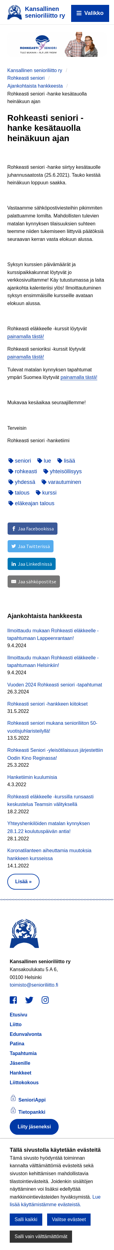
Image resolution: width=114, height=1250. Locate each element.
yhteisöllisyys (62, 471)
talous (19, 493)
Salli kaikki (26, 1219)
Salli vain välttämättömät (41, 1236)
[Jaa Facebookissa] (32, 529)
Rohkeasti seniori (26, 78)
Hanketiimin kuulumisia (32, 777)
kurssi (46, 493)
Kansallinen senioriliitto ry (34, 70)
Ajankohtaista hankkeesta (35, 86)
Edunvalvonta (26, 1034)
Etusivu (18, 1014)
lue (44, 461)
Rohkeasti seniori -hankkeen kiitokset (47, 704)
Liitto (16, 1024)
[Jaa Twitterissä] (31, 546)
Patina (17, 1043)
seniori (20, 461)
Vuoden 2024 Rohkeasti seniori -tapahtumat (54, 684)
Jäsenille (20, 1063)
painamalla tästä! (25, 336)
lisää (66, 461)
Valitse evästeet (69, 1219)
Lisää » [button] (23, 881)
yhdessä (22, 482)
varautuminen (61, 482)
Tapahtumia (23, 1053)
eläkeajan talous (31, 503)
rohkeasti (23, 471)
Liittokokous (24, 1082)
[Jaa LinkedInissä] (32, 564)
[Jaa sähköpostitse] (34, 581)
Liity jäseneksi (34, 1126)
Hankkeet (20, 1072)
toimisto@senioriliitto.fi (34, 985)
